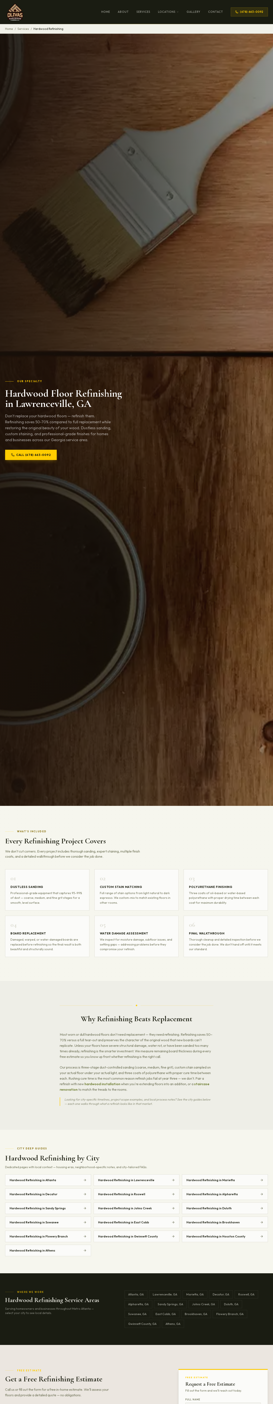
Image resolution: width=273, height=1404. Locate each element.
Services (143, 11)
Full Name (192, 1399)
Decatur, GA (221, 1294)
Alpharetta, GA (138, 1304)
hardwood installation (102, 1084)
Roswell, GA (246, 1294)
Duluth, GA (231, 1304)
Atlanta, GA (136, 1294)
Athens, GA (173, 1324)
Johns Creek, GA (203, 1304)
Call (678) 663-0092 (31, 455)
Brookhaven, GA (196, 1314)
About (123, 11)
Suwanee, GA (137, 1314)
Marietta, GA (195, 1294)
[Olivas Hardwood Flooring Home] (15, 11)
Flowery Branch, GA (230, 1314)
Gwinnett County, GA (142, 1324)
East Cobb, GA (165, 1314)
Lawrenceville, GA (165, 1294)
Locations (168, 11)
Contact (215, 11)
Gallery (193, 11)
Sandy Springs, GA (170, 1304)
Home (105, 11)
